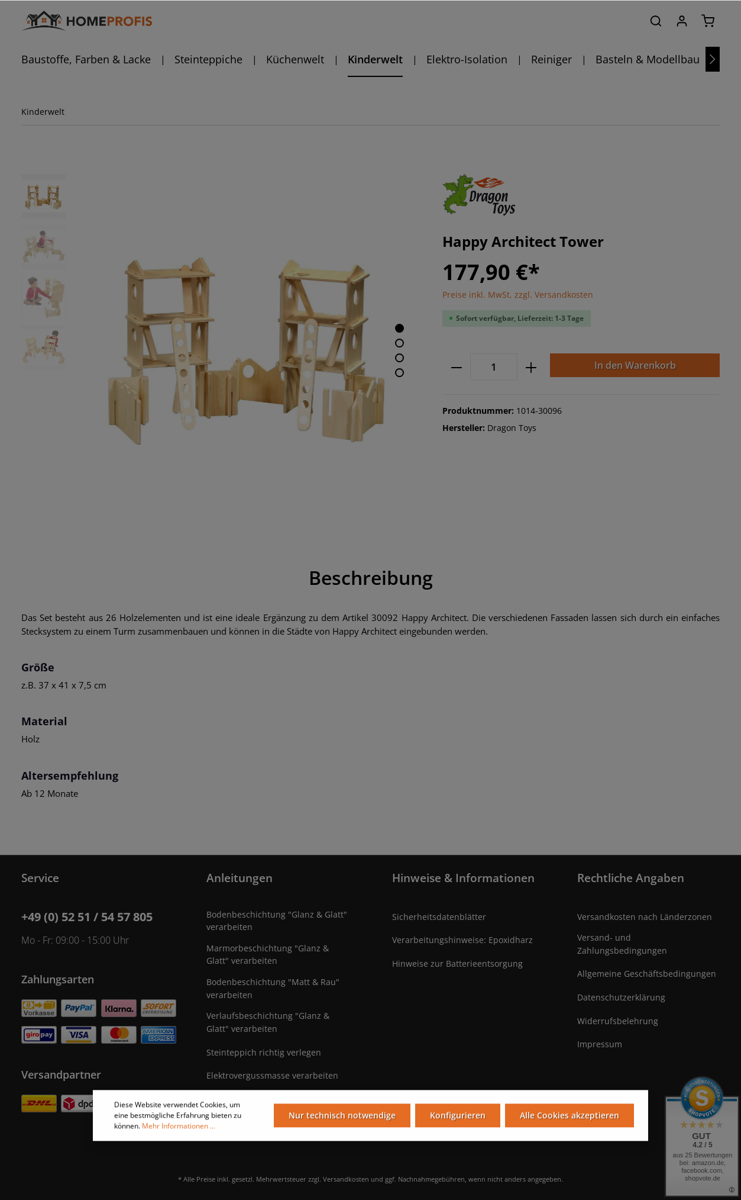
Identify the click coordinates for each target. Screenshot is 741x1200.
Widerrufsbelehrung (617, 1021)
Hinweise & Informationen (463, 878)
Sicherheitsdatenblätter (439, 916)
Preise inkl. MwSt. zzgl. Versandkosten (517, 294)
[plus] (531, 366)
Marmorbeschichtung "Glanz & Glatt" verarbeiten (267, 954)
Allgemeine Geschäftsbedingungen (646, 973)
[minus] (456, 366)
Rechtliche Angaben (630, 878)
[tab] (371, 577)
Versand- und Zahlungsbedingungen (622, 944)
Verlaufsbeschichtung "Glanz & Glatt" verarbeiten (267, 1022)
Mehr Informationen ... (178, 1132)
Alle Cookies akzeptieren (569, 1121)
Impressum (599, 1044)
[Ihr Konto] (682, 21)
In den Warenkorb (635, 365)
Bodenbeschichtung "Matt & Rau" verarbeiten (272, 988)
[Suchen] (656, 21)
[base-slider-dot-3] (399, 357)
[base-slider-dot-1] (399, 328)
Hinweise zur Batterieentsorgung (457, 963)
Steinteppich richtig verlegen (263, 1052)
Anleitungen (239, 878)
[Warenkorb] (708, 21)
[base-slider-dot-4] (399, 372)
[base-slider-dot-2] (399, 343)
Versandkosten (346, 1179)
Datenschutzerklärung (621, 997)
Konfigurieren (458, 1121)
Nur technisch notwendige (342, 1121)
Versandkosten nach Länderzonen (644, 916)
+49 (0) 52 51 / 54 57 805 (87, 917)
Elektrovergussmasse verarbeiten (272, 1075)
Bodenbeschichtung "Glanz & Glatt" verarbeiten (276, 921)
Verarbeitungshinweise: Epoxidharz (462, 939)
